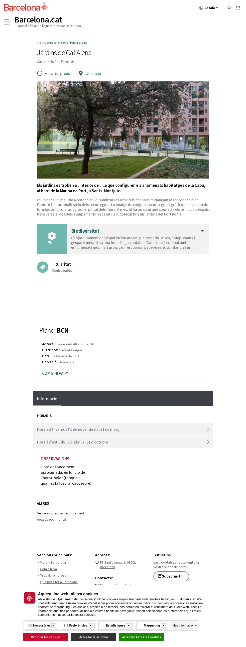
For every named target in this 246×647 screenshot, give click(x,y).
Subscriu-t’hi (171, 576)
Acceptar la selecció (93, 637)
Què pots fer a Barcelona (57, 582)
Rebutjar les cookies (45, 637)
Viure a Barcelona (51, 562)
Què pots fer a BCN (56, 42)
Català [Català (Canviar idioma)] (209, 8)
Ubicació (89, 73)
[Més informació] (53, 625)
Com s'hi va (55, 373)
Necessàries (42, 625)
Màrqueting (152, 625)
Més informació (182, 625)
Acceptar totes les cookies (141, 637)
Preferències (78, 625)
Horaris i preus (53, 73)
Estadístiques (115, 625)
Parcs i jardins (78, 42)
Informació (47, 399)
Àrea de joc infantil (51, 519)
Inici (39, 42)
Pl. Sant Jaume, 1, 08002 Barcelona (118, 565)
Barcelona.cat (38, 20)
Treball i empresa (51, 575)
